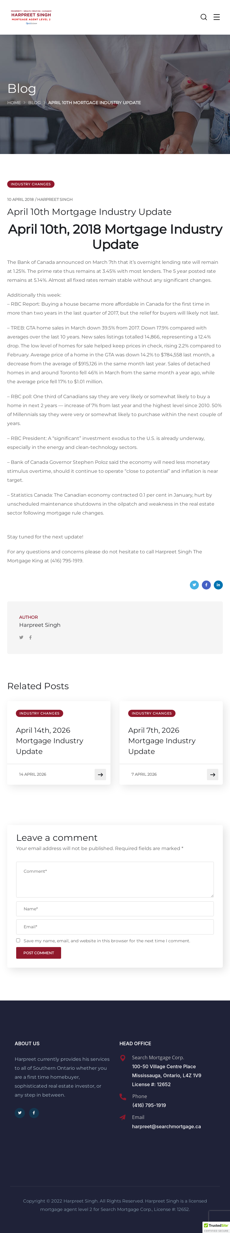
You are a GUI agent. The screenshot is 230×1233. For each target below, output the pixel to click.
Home (14, 102)
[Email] (122, 1117)
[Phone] (122, 1097)
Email (138, 1117)
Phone (139, 1096)
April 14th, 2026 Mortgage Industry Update (50, 741)
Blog (34, 102)
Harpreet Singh (55, 199)
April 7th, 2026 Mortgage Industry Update (162, 741)
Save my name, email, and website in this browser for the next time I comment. (107, 940)
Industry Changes (31, 184)
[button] (216, 1227)
